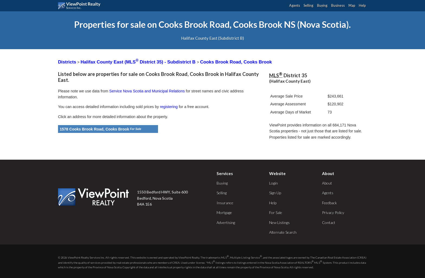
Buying (322, 6)
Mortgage (224, 212)
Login (273, 183)
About (327, 183)
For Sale (275, 212)
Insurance (225, 202)
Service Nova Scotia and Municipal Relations (147, 91)
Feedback (329, 202)
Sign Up (275, 192)
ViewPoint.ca (80, 5)
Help (362, 6)
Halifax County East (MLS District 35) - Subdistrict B (139, 62)
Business (338, 6)
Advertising (226, 222)
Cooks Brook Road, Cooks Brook (236, 62)
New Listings (279, 222)
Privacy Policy (333, 212)
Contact (328, 222)
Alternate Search (283, 232)
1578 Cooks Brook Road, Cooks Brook (94, 129)
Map (352, 6)
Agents (294, 6)
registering (169, 107)
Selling (308, 6)
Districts (67, 62)
